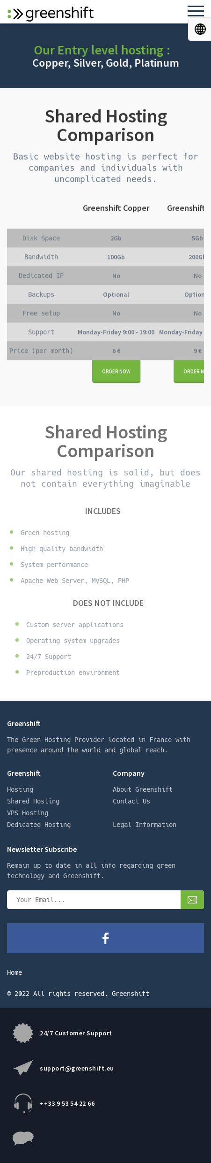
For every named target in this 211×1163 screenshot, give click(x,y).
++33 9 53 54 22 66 (67, 1103)
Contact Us (131, 801)
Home (14, 972)
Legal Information (144, 824)
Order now (116, 371)
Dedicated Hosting (39, 824)
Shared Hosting (33, 801)
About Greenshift (143, 789)
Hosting (20, 789)
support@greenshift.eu (77, 1068)
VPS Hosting (27, 813)
